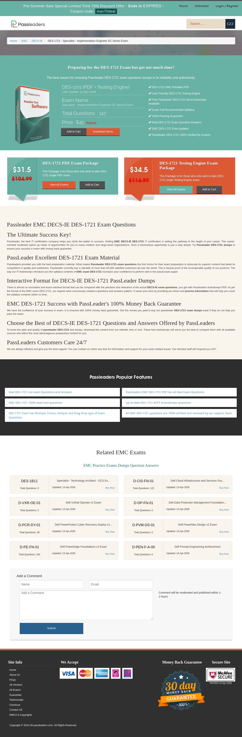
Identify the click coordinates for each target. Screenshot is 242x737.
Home (13, 40)
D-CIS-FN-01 (143, 481)
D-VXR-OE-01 (29, 503)
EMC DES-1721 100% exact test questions (35, 402)
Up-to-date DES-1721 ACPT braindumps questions (158, 402)
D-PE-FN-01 (29, 547)
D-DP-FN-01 (143, 503)
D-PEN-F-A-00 (143, 547)
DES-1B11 (29, 481)
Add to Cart (74, 131)
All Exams (15, 689)
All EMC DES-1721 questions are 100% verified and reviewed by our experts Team (179, 413)
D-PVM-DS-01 (143, 525)
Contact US (16, 709)
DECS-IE (37, 40)
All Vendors (16, 684)
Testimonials (17, 699)
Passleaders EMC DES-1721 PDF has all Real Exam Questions (165, 392)
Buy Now (110, 488)
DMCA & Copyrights (21, 714)
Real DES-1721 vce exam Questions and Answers (40, 392)
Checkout (15, 704)
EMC (24, 40)
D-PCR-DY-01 (29, 525)
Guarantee (15, 694)
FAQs (13, 679)
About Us (15, 674)
